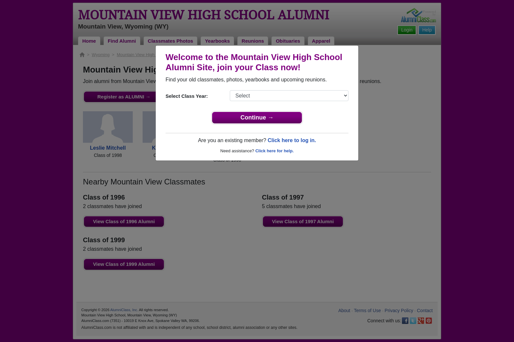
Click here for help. (274, 150)
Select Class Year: (187, 96)
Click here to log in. (291, 140)
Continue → (257, 117)
